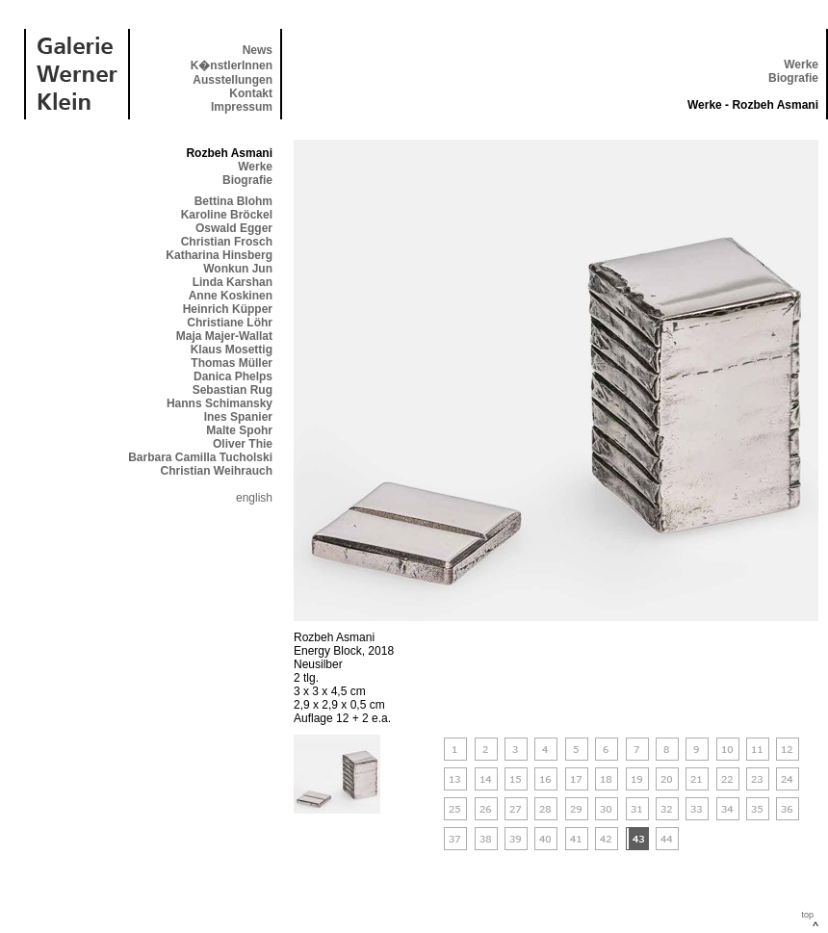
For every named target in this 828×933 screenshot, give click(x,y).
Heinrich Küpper (227, 309)
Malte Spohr (239, 430)
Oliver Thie (242, 444)
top (807, 915)
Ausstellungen (232, 80)
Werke (801, 64)
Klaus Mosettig (231, 349)
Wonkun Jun (237, 268)
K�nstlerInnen (231, 65)
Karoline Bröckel (226, 214)
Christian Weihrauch (216, 471)
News (257, 50)
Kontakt (250, 93)
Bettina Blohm (233, 201)
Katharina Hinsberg (219, 255)
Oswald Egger (233, 228)
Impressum (241, 107)
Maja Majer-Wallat (224, 336)
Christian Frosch (226, 241)
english (254, 498)
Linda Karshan (232, 282)
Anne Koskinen (230, 295)
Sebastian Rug (232, 390)
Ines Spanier (238, 417)
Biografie (793, 78)
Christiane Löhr (229, 322)
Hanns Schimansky (219, 403)
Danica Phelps (233, 376)
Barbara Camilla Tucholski (200, 457)
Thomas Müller (231, 363)
